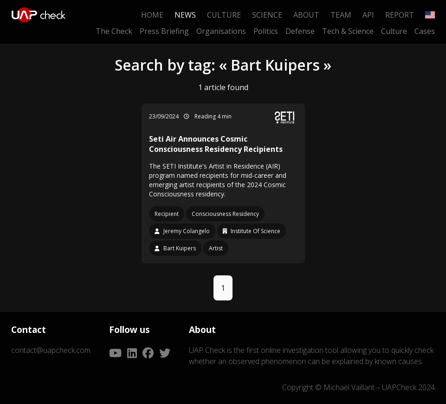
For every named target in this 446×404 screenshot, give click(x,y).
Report (399, 15)
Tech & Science (348, 31)
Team (340, 15)
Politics (265, 31)
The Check (114, 31)
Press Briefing (164, 31)
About (306, 15)
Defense (300, 31)
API (368, 15)
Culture (224, 15)
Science (267, 15)
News (185, 15)
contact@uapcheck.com (50, 350)
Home (152, 15)
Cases (424, 31)
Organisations (221, 31)
